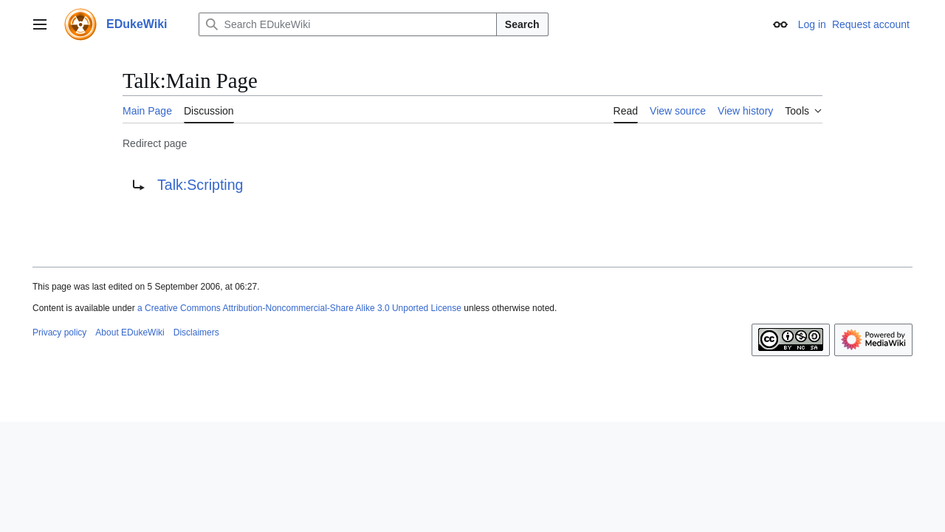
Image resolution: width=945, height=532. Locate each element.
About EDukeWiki (129, 332)
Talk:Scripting (200, 185)
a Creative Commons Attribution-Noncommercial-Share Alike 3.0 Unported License (299, 308)
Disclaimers (196, 332)
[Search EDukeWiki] (348, 24)
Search (522, 24)
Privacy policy (59, 332)
